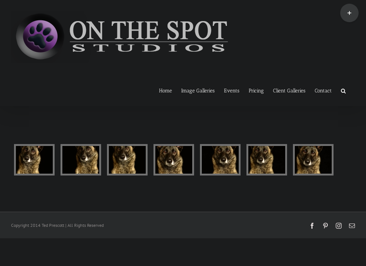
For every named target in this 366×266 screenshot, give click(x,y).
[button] (343, 90)
